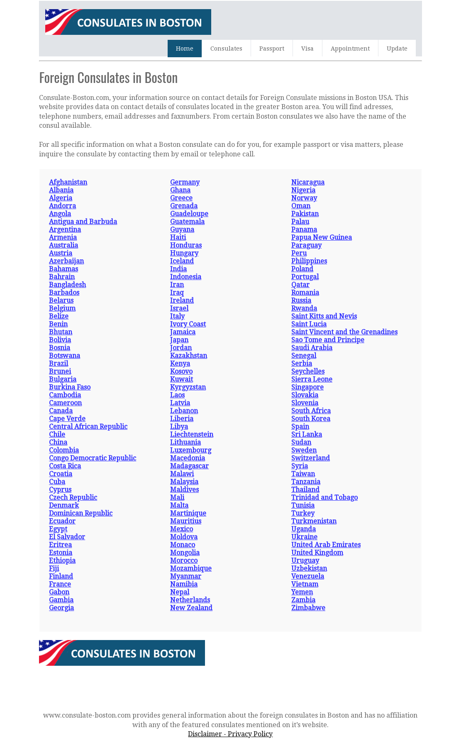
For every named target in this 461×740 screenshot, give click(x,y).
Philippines (309, 261)
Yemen (302, 592)
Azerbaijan (66, 261)
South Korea (310, 419)
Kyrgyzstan (188, 387)
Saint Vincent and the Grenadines (344, 332)
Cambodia (65, 395)
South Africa (311, 411)
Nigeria (303, 190)
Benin (58, 324)
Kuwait (181, 379)
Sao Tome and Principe (327, 340)
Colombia (64, 450)
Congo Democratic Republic (92, 458)
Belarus (61, 300)
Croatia (60, 474)
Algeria (60, 198)
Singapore (307, 387)
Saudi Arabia (311, 348)
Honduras (186, 245)
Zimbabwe (308, 608)
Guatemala (187, 222)
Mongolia (185, 553)
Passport (271, 48)
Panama (304, 230)
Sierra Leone (311, 379)
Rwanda (304, 308)
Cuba (57, 482)
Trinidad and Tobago (324, 497)
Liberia (181, 419)
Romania (305, 293)
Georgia (61, 608)
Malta (179, 505)
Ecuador (62, 521)
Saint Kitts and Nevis (324, 316)
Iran (177, 285)
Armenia (63, 237)
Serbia (301, 364)
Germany (185, 182)
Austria (60, 253)
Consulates (226, 48)
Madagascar (189, 466)
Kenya (180, 364)
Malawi (182, 474)
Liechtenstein (191, 434)
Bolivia (60, 340)
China (58, 442)
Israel (179, 308)
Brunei (60, 371)
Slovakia (304, 395)
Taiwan (303, 474)
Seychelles (307, 371)
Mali (177, 497)
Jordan (181, 348)
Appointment (350, 48)
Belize (58, 316)
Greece (181, 198)
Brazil (58, 364)
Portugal (305, 277)
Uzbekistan (309, 568)
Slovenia (304, 403)
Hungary (184, 253)
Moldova (184, 537)
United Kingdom (317, 553)
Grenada (184, 206)
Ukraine (304, 537)
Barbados (64, 293)
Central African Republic (88, 427)
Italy (177, 316)
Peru (299, 253)
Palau (300, 222)
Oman (300, 206)
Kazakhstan (188, 356)
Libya (179, 427)
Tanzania (305, 482)
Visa (307, 48)
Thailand (305, 490)
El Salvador (67, 537)
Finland (61, 576)
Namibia (184, 584)
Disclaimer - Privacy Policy (230, 734)
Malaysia (184, 482)
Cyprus (60, 490)
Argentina (65, 230)
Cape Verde (67, 419)
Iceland (182, 261)
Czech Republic (73, 497)
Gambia (61, 600)
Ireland (182, 300)
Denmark (64, 505)
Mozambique (191, 568)
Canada (61, 411)
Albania (61, 190)
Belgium (62, 308)
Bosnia (59, 348)
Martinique (188, 513)
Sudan (301, 442)
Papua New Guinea (321, 237)
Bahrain (62, 277)
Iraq (177, 293)
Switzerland (310, 458)
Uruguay (305, 561)
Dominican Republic (80, 513)
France (60, 584)
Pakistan (305, 214)
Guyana (182, 230)
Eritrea (60, 545)
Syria (299, 466)
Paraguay (306, 245)
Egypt (58, 529)
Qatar (300, 285)
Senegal (303, 356)
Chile (57, 434)
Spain (300, 427)
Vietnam (304, 584)
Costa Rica (65, 466)
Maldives (184, 490)
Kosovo (181, 371)
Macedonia (187, 458)
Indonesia (185, 277)
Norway (304, 198)
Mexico (181, 529)
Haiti (178, 237)
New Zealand (191, 608)
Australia (63, 245)
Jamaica (182, 332)
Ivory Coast (188, 324)
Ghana (180, 190)
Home (184, 48)
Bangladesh (67, 285)
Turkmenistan (314, 521)
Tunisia (303, 505)
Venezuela (307, 576)
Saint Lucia (309, 324)
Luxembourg (190, 450)
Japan (179, 340)
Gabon (59, 592)
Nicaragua (307, 182)
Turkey (303, 513)
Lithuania (185, 442)
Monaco (182, 545)
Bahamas (63, 269)
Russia (301, 300)
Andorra (62, 206)
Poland (302, 269)
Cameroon (65, 403)
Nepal (179, 592)
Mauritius (185, 521)
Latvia (180, 403)
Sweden (304, 450)
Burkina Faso (69, 387)
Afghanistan (68, 182)
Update (397, 48)
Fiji (54, 568)
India (178, 269)
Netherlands (190, 600)
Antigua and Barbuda (83, 222)
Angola (60, 214)
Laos (177, 395)
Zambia (303, 600)
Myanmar (185, 576)
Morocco (184, 561)
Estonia (60, 553)
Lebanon (184, 411)
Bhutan (60, 332)
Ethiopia (62, 561)
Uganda (303, 529)
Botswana (64, 356)
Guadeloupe (189, 214)
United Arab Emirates (326, 545)
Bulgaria (62, 379)
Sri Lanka (306, 434)
